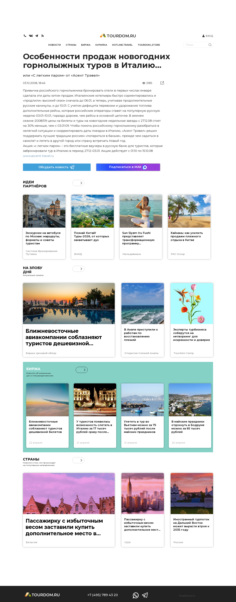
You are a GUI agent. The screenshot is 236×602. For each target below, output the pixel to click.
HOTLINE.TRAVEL (122, 44)
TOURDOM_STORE (149, 44)
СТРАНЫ (71, 44)
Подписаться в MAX (128, 167)
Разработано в (187, 595)
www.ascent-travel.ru (38, 156)
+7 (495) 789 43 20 (102, 595)
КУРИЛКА (101, 44)
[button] (81, 183)
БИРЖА (85, 44)
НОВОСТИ (54, 44)
